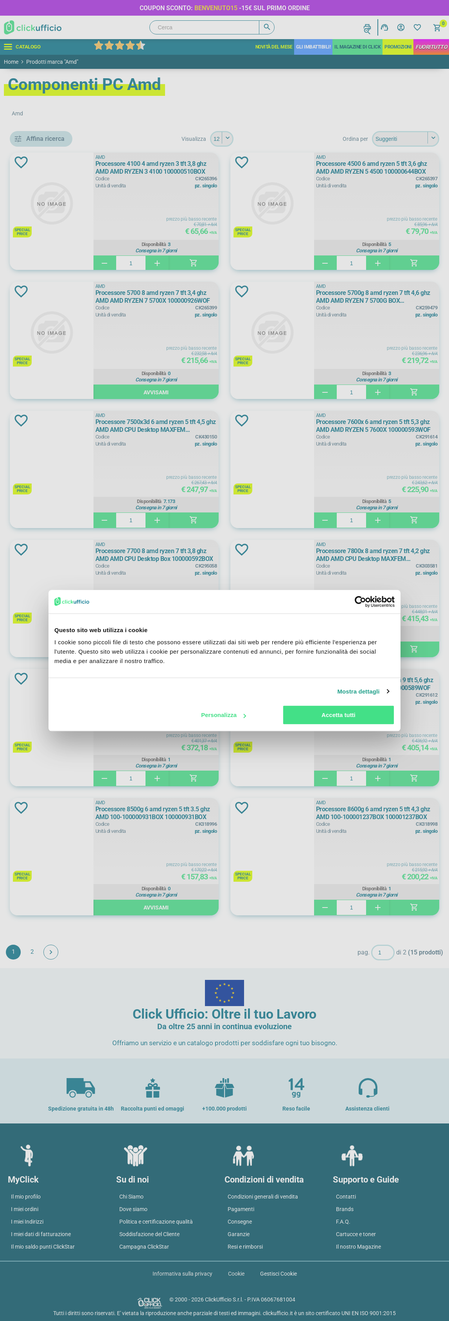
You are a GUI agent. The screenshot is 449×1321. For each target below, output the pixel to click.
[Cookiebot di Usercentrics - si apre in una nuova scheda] (360, 601)
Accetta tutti (338, 715)
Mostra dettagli (358, 691)
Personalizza (223, 715)
